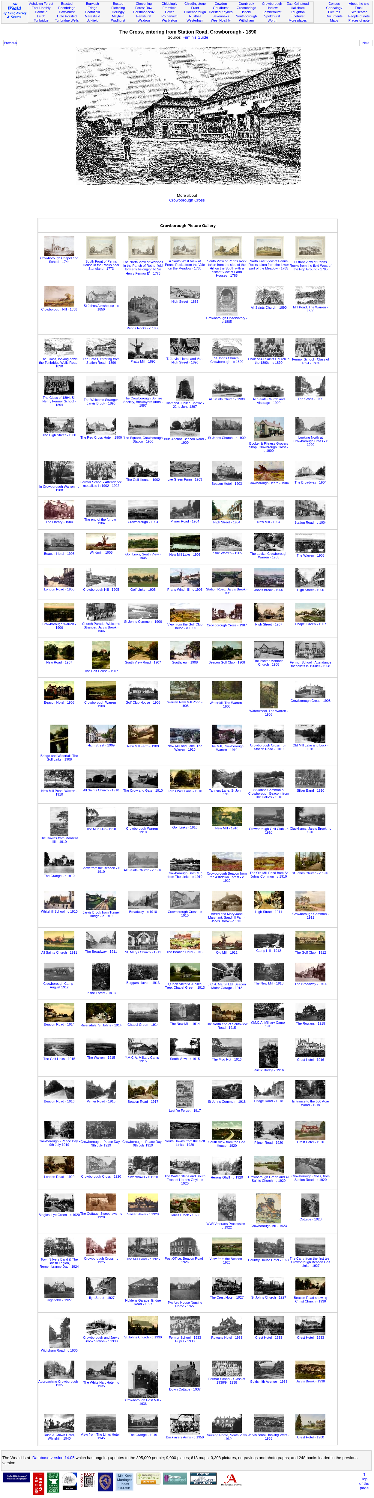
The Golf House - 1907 (101, 669)
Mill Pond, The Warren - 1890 (310, 307)
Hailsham (297, 8)
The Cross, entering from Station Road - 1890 (101, 359)
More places (298, 20)
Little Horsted (66, 16)
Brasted (67, 3)
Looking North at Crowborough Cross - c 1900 (310, 439)
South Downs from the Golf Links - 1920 (185, 1141)
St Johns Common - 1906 (143, 619)
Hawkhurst (66, 12)
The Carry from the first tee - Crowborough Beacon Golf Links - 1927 (311, 1260)
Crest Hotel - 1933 (269, 1335)
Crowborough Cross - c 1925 (101, 1258)
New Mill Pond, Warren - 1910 (59, 790)
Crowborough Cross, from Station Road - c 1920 (311, 1176)
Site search (359, 12)
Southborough (246, 16)
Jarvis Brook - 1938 (310, 1379)
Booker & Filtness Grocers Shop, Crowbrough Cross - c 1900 (269, 445)
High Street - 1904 (227, 520)
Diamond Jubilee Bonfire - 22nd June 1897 (185, 403)
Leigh (41, 16)
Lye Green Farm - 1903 (185, 477)
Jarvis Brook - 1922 (185, 1213)
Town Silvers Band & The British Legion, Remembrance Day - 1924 (59, 1261)
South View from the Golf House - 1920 (226, 1142)
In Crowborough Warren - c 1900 (59, 486)
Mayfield (118, 16)
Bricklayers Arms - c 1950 (185, 1435)
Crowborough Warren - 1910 (143, 828)
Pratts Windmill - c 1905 (184, 587)
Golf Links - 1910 (185, 825)
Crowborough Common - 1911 (310, 913)
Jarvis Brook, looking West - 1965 (268, 1434)
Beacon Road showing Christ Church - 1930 (310, 1297)
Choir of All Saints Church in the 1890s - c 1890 (268, 359)
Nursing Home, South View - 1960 (227, 1435)
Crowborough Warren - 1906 (59, 624)
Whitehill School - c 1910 (59, 909)
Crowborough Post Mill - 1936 (143, 1400)
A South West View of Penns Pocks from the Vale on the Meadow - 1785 (185, 263)
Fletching (118, 8)
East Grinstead (298, 3)
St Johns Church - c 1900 (226, 436)
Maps (334, 20)
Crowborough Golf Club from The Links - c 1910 (184, 873)
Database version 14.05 (53, 1457)
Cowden (221, 3)
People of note (359, 16)
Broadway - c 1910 (143, 910)
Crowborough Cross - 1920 (101, 1174)
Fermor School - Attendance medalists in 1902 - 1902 (101, 482)
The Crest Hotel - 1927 (227, 1295)
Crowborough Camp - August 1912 (59, 983)
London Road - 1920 (59, 1175)
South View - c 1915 (185, 1057)
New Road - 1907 (59, 660)
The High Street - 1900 (59, 433)
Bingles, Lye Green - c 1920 (59, 1213)
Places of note (359, 20)
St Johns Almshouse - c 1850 (101, 305)
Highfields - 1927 (59, 1298)
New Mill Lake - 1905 (185, 552)
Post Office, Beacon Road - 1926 (185, 1258)
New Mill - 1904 (269, 520)
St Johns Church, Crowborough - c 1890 (226, 358)
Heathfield (92, 12)
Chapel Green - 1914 (143, 1022)
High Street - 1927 (101, 1295)
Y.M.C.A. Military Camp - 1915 (268, 1022)
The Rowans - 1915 (310, 1021)
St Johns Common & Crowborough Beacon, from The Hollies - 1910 (268, 791)
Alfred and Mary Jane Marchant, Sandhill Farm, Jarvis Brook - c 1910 (226, 915)
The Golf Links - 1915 (59, 1057)
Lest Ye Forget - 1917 (185, 1108)
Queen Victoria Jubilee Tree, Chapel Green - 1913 (185, 984)
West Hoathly (221, 20)
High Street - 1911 (269, 910)
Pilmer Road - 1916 (101, 1099)
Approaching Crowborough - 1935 (59, 1381)
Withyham (246, 20)
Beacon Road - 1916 (59, 1099)
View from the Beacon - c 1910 (101, 868)
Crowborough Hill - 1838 (59, 307)
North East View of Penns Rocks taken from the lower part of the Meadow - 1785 (268, 263)
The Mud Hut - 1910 (101, 827)
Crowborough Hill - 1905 (101, 587)
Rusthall (195, 16)
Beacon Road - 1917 (143, 1099)
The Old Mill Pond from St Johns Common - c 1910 (269, 872)
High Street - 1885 (185, 299)
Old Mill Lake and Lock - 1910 (310, 745)
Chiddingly (169, 3)
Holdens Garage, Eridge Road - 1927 (143, 1300)
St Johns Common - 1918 (227, 1099)
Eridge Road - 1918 (269, 1099)
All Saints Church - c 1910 (143, 868)
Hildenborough (195, 12)
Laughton (297, 12)
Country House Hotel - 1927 (268, 1258)
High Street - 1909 (101, 743)
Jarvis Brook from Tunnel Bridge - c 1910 (101, 912)
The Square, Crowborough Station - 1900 (143, 437)
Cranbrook (246, 3)
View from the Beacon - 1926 (227, 1258)
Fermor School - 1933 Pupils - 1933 (185, 1337)
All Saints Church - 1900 (227, 397)
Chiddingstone (195, 3)
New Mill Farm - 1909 (143, 744)
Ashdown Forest (41, 3)
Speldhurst (272, 16)
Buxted (118, 3)
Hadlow (272, 8)
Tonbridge (41, 20)
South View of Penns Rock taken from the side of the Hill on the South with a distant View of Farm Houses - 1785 (226, 266)
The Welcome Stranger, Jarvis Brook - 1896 (101, 399)
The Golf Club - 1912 (310, 950)
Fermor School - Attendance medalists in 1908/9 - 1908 (310, 662)
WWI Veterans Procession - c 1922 (226, 1223)
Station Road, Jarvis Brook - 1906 (226, 589)
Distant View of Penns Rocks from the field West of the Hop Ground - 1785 (310, 264)
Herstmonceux (144, 12)
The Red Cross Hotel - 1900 (101, 435)
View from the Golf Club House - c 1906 (184, 624)
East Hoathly (41, 8)
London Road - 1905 (59, 587)
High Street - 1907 (269, 622)
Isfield (246, 12)
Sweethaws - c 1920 (143, 1175)
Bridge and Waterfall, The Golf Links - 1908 (59, 755)
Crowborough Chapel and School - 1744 (59, 258)
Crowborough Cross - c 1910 (185, 911)
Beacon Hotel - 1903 (226, 481)
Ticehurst (297, 16)
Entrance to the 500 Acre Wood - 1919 (310, 1101)
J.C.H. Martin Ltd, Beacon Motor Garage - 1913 (227, 984)
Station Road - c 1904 (311, 520)
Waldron (144, 20)
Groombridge (246, 8)
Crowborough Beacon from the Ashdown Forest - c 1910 (227, 875)
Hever (169, 12)
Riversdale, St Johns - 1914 (101, 1023)
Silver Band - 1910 (310, 788)
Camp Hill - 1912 (269, 948)
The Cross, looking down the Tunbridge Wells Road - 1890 (59, 361)
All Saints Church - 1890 (269, 305)
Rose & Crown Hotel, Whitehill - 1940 (59, 1434)
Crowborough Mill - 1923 (268, 1224)
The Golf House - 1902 (143, 477)
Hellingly (118, 12)
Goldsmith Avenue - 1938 (269, 1379)
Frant (195, 8)
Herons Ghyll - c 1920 (227, 1175)
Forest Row (143, 8)
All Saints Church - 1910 (101, 788)
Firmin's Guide (195, 37)
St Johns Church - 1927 (268, 1295)
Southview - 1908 (185, 660)
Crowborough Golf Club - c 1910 (269, 828)
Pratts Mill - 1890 (143, 359)
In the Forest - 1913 (101, 991)
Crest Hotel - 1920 (310, 1140)
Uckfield (93, 20)
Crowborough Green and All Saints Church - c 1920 (268, 1177)
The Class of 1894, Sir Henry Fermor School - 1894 (59, 399)
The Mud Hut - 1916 (227, 1057)
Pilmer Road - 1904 (185, 519)
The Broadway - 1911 (101, 949)
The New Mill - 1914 (185, 1022)
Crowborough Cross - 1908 (311, 698)
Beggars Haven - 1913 (143, 980)
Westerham (195, 20)
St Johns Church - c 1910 (310, 871)
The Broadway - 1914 (310, 982)
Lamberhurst (272, 12)
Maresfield (92, 16)
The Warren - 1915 (101, 1055)
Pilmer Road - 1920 (269, 1140)
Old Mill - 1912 (227, 950)
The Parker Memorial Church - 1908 (268, 660)
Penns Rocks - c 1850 (143, 326)
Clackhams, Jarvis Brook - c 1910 (310, 828)
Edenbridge (66, 8)
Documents (334, 16)
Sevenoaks (221, 16)
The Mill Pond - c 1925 (143, 1257)
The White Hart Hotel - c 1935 (101, 1382)
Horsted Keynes (220, 12)
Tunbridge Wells (67, 20)
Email (359, 8)
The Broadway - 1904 (310, 480)
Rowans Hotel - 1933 (226, 1335)
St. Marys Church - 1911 (143, 950)
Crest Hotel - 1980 (310, 1435)
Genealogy (334, 8)
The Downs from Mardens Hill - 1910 (59, 838)
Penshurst (143, 16)
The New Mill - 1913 (269, 981)
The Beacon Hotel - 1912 (185, 950)
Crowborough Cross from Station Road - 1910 (268, 745)
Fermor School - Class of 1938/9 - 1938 (226, 1378)
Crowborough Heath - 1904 (269, 481)
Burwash (92, 3)
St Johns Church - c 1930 (143, 1335)
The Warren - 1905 (310, 553)
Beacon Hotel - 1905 (59, 551)
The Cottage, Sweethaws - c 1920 (101, 1213)
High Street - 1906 (310, 588)
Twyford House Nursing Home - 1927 (185, 1302)
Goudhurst (221, 8)
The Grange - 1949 (143, 1433)
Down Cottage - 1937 (185, 1387)
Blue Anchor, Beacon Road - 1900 (185, 439)
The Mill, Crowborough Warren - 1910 (227, 746)
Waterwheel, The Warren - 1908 (268, 710)
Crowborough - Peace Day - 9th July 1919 (59, 1141)
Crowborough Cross (187, 200)
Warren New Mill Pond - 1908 (184, 702)
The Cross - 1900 (310, 397)
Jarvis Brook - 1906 (269, 588)
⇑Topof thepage (364, 1481)
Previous (10, 43)
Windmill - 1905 (101, 550)
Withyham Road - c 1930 (59, 1348)
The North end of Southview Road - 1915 (226, 1024)
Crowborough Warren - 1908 (101, 702)
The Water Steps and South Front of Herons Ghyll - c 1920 (184, 1178)
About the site (359, 3)
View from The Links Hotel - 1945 (101, 1434)
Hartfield (41, 12)
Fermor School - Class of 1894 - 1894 (310, 359)
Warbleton (169, 20)
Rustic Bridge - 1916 (268, 1068)
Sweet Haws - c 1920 (143, 1212)
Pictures (334, 12)
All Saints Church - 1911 (59, 950)
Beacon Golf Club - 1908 (226, 660)
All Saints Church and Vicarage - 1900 (269, 399)
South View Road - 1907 (143, 660)
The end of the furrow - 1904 (101, 519)
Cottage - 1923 (311, 1217)
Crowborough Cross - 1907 (227, 623)
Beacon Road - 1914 (59, 1022)
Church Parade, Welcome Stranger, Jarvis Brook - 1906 (101, 625)
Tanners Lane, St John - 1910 (226, 790)
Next (366, 43)
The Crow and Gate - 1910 (143, 788)
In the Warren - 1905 (226, 551)
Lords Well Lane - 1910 (185, 789)
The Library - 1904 (59, 520)
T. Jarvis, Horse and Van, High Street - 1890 (184, 358)
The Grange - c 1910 (59, 874)
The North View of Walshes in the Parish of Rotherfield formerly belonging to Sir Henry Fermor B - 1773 (143, 266)
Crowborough (272, 3)
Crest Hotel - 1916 (310, 1057)
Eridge (92, 8)
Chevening (144, 3)
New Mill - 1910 (227, 826)
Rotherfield (169, 16)
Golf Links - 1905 (143, 587)
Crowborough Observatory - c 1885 (226, 318)
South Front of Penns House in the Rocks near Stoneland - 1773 (101, 263)
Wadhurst (118, 20)
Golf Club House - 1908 (143, 700)
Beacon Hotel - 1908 (59, 700)
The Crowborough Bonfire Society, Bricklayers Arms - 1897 (143, 400)
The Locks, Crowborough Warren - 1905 (268, 553)
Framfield (169, 8)
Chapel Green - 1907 (310, 622)
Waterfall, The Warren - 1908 (227, 702)
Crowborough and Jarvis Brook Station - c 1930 (101, 1337)
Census (334, 3)
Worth (272, 20)
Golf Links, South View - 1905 (143, 554)
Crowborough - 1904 (143, 520)
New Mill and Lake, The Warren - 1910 (185, 745)
